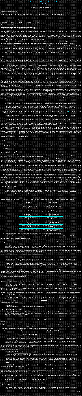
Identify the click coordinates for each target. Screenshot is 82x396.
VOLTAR (41, 394)
